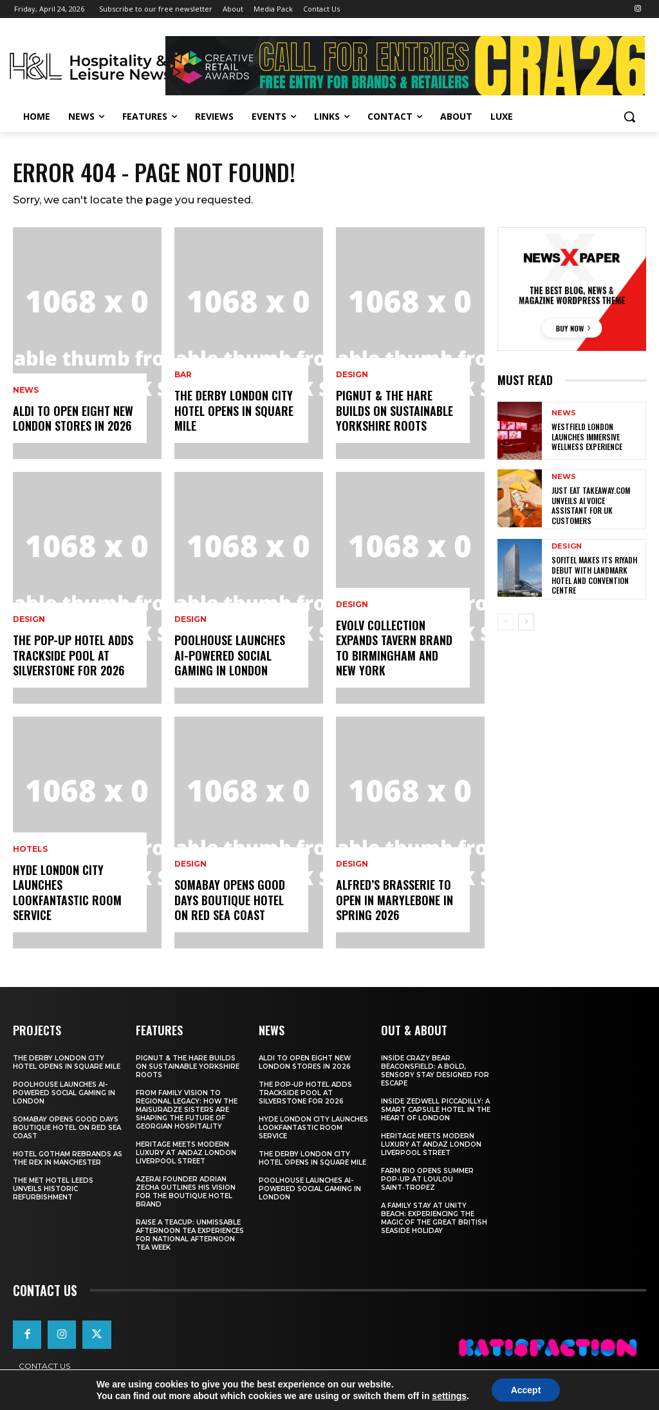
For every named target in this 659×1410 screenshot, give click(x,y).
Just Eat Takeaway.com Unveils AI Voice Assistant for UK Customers (591, 505)
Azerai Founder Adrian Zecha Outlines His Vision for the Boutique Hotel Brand (186, 1191)
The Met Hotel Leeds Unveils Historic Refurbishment (53, 1188)
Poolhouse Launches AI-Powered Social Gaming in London (229, 655)
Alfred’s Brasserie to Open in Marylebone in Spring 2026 (394, 899)
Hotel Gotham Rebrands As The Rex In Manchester (67, 1158)
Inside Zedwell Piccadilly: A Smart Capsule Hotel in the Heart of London (435, 1109)
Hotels (30, 849)
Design (29, 619)
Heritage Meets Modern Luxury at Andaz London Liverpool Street (186, 1152)
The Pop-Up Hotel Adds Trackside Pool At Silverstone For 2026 (73, 655)
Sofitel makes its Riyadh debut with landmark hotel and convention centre (594, 575)
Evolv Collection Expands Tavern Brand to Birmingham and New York (394, 648)
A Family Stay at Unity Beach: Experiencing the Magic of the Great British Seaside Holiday (434, 1218)
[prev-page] (505, 622)
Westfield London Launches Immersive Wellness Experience (587, 436)
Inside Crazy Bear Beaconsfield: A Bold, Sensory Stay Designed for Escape (435, 1070)
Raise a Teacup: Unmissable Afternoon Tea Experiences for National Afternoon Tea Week (190, 1235)
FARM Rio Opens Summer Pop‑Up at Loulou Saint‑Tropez (427, 1179)
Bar (183, 375)
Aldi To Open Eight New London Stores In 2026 (73, 418)
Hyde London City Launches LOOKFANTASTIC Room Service (67, 892)
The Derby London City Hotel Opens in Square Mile (233, 410)
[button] (629, 116)
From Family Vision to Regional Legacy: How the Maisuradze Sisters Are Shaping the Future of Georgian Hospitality (186, 1110)
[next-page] (526, 622)
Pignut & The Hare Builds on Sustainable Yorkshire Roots (394, 410)
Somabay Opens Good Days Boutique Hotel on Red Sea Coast (229, 899)
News (26, 390)
